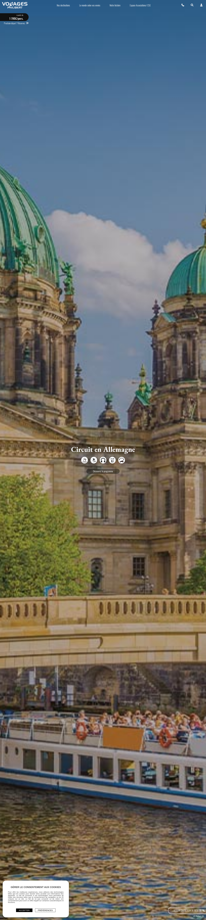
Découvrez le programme (103, 471)
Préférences (45, 910)
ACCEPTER (24, 910)
